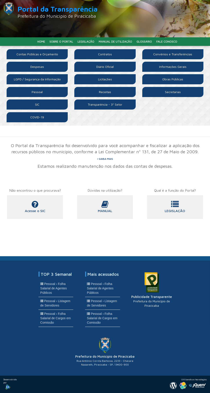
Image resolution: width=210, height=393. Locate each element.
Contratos (105, 54)
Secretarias (173, 92)
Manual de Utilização (115, 41)
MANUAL (105, 207)
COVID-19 (37, 117)
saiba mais (105, 158)
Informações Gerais (172, 67)
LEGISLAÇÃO (175, 207)
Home (41, 41)
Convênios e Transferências (172, 54)
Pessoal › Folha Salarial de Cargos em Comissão (55, 318)
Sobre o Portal (61, 41)
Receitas (105, 92)
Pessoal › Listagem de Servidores (55, 303)
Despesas (37, 67)
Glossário (144, 41)
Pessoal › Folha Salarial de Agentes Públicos (53, 288)
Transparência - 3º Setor (105, 104)
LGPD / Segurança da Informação (37, 79)
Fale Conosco (166, 41)
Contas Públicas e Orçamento (37, 54)
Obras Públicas (172, 79)
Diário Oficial (105, 67)
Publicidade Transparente (151, 289)
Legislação (86, 41)
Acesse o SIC (35, 207)
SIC (37, 104)
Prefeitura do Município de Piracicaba (105, 351)
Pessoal (37, 92)
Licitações (105, 79)
